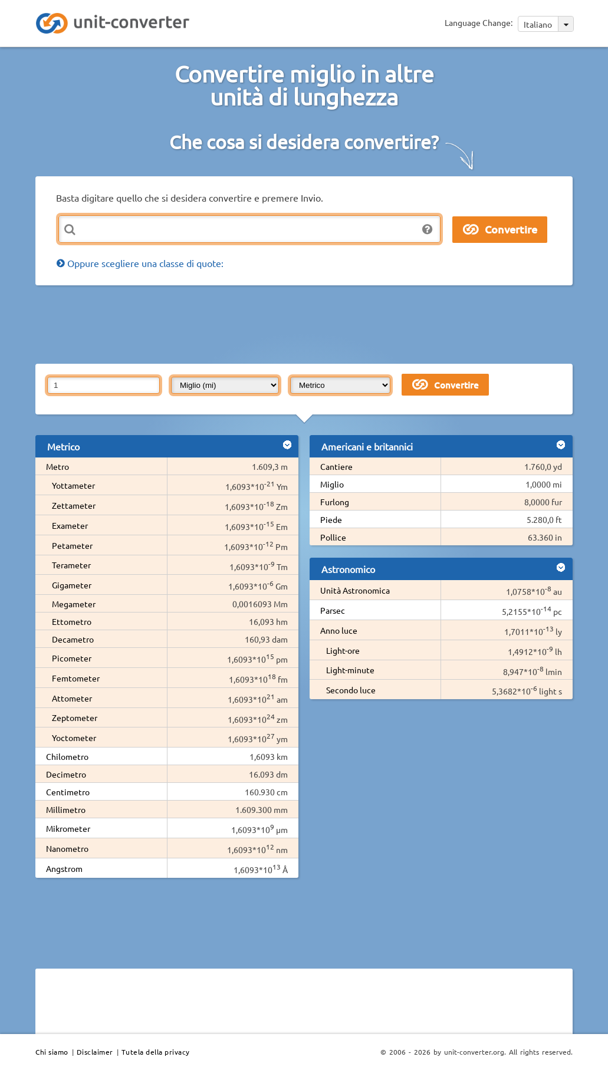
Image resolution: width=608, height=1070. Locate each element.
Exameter (70, 525)
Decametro (73, 639)
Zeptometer (74, 717)
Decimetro (66, 774)
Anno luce (338, 630)
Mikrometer (68, 828)
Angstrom (64, 868)
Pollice (333, 537)
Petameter (72, 545)
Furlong (334, 501)
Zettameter (74, 505)
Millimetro (66, 809)
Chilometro (67, 756)
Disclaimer (95, 1051)
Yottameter (73, 485)
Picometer (71, 658)
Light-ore (343, 650)
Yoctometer (74, 737)
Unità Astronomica (355, 590)
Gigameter (71, 585)
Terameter (71, 564)
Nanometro (67, 848)
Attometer (72, 698)
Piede (331, 519)
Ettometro (71, 621)
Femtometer (76, 678)
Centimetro (68, 791)
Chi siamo (51, 1051)
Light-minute (350, 669)
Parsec (332, 610)
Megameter (74, 603)
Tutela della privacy (155, 1051)
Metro (57, 466)
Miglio (332, 484)
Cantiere (336, 466)
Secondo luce (351, 689)
